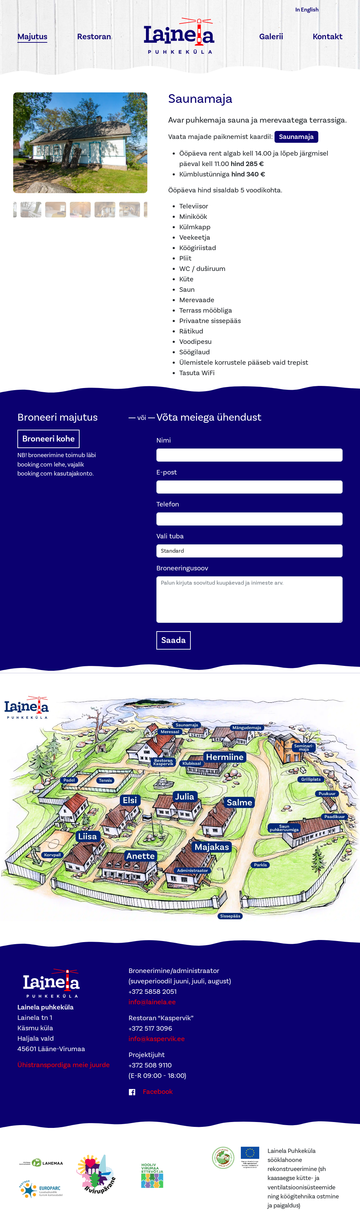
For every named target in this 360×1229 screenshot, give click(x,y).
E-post (166, 472)
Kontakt (328, 36)
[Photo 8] (129, 209)
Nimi (163, 440)
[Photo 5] (55, 209)
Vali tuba (170, 536)
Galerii (271, 36)
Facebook (157, 1091)
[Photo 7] (105, 209)
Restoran (94, 36)
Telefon (167, 504)
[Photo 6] (80, 209)
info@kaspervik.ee (157, 1039)
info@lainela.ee (152, 1002)
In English (307, 9)
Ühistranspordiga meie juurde (63, 1065)
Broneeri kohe (48, 438)
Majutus (32, 36)
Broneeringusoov (182, 568)
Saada (173, 640)
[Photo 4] (31, 209)
